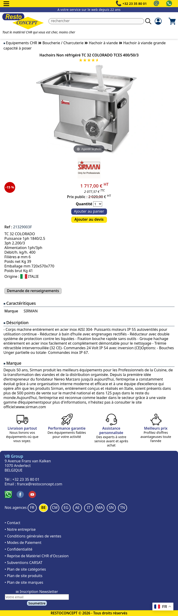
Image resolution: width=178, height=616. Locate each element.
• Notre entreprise (20, 529)
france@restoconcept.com (39, 484)
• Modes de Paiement (23, 542)
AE (77, 507)
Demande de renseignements (33, 290)
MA (100, 507)
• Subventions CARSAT (23, 562)
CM (55, 507)
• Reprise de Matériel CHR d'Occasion (37, 555)
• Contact (12, 522)
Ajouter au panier (89, 211)
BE (43, 507)
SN (111, 507)
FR (32, 507)
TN (122, 507)
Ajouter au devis (89, 219)
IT (88, 507)
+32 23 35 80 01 (134, 3)
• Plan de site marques (24, 582)
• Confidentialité (18, 549)
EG (66, 507)
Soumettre (36, 603)
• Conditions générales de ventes (33, 536)
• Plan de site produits (23, 575)
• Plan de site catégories (25, 569)
